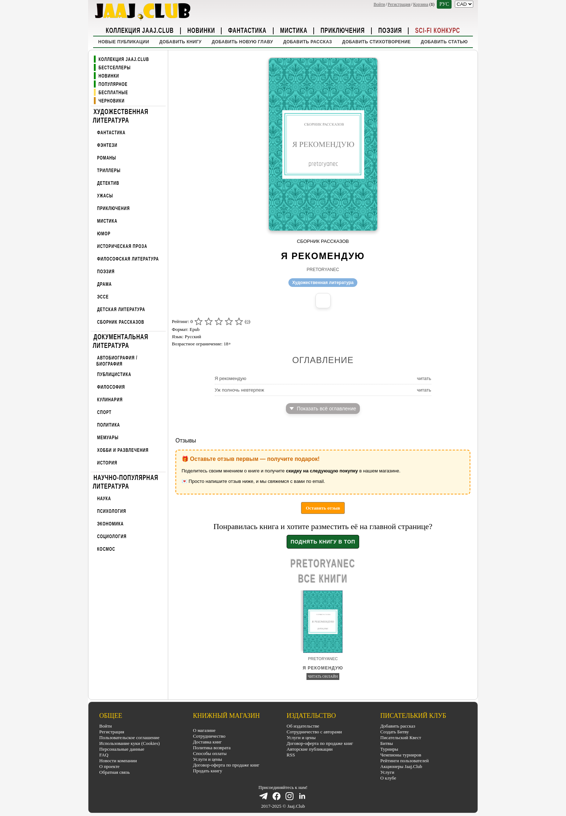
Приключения (343, 30)
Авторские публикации (310, 749)
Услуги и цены (207, 759)
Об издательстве (303, 726)
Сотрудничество (209, 736)
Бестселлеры (115, 68)
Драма (104, 284)
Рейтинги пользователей (404, 760)
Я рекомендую (231, 378)
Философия (111, 387)
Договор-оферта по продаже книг (226, 765)
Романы (106, 158)
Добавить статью (444, 41)
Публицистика (114, 374)
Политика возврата (212, 747)
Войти (379, 4)
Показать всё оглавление (322, 408)
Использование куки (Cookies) (129, 743)
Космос (106, 549)
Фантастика (247, 30)
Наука (104, 499)
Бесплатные (113, 93)
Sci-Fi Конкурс (437, 30)
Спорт (104, 412)
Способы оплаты (210, 753)
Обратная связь (114, 772)
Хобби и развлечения (123, 450)
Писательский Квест (400, 737)
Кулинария (110, 400)
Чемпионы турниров (400, 755)
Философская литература (128, 259)
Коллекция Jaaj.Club (140, 30)
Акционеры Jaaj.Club (401, 766)
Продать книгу (207, 770)
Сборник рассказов (120, 322)
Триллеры (109, 170)
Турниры (389, 749)
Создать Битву (394, 731)
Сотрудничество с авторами (314, 731)
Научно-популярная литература (125, 481)
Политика (108, 425)
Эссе (103, 297)
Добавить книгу (180, 41)
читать (424, 378)
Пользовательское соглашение (129, 737)
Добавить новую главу (242, 41)
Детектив (108, 183)
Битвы (386, 743)
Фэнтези (107, 145)
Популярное (113, 84)
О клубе (388, 778)
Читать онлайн (323, 676)
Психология (111, 511)
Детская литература (121, 309)
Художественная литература (120, 115)
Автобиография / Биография (117, 361)
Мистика (294, 30)
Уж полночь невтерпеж (239, 390)
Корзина (420, 4)
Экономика (110, 524)
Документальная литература (120, 340)
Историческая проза (122, 246)
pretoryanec (322, 269)
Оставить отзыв (323, 508)
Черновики (112, 101)
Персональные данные (121, 749)
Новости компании (118, 760)
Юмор (103, 234)
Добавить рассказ (307, 41)
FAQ (103, 755)
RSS (291, 755)
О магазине (204, 730)
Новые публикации (123, 41)
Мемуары (107, 438)
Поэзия (390, 30)
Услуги (387, 772)
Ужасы (105, 196)
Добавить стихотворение (376, 41)
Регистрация (399, 4)
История (107, 463)
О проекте (109, 766)
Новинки (201, 30)
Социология (112, 536)
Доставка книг (207, 742)
